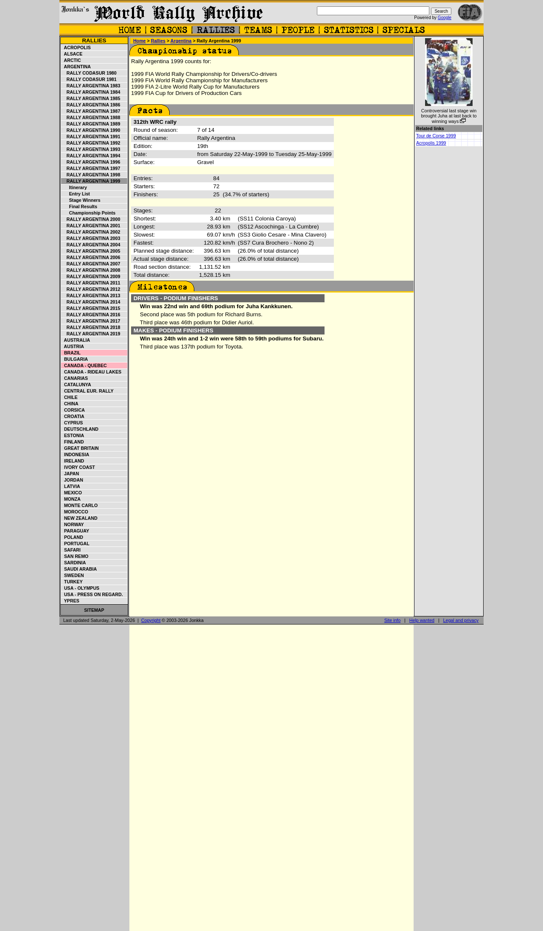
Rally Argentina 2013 (91, 295)
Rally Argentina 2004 (91, 244)
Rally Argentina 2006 (91, 257)
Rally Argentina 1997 (91, 168)
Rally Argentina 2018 (91, 327)
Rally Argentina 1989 (91, 123)
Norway (73, 524)
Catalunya (76, 384)
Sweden (73, 575)
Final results (79, 206)
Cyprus (72, 422)
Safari (71, 549)
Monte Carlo (80, 505)
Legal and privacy (461, 620)
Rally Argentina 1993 (91, 149)
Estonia (73, 435)
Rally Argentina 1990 (91, 130)
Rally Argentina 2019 (91, 333)
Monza (71, 499)
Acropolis (76, 47)
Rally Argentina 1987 (91, 111)
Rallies (94, 40)
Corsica (73, 410)
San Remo (75, 556)
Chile (70, 397)
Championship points (88, 212)
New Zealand (80, 518)
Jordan (72, 479)
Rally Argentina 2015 (91, 308)
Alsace (72, 53)
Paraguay (75, 530)
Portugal (76, 543)
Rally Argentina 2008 (91, 270)
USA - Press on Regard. (92, 594)
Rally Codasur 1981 (89, 79)
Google (444, 17)
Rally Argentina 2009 (91, 276)
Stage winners (81, 200)
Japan (70, 473)
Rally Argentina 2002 (91, 231)
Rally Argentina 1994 (91, 155)
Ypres (70, 600)
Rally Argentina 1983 (91, 85)
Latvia (71, 486)
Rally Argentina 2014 (91, 301)
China (70, 403)
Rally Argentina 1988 (91, 117)
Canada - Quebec (84, 365)
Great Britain (80, 448)
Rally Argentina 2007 (91, 263)
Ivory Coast (78, 467)
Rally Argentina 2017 (91, 320)
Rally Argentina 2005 (91, 251)
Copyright (151, 620)
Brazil (71, 352)
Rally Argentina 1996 (91, 161)
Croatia (73, 416)
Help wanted (421, 620)
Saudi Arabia (79, 568)
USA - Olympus (80, 588)
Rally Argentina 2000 (91, 219)
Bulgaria (75, 359)
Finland (73, 441)
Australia (76, 340)
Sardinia (74, 562)
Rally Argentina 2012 (91, 289)
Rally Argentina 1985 (91, 98)
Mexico (72, 492)
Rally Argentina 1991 (91, 136)
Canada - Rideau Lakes (91, 371)
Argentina (76, 66)
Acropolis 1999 (431, 142)
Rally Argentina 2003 (91, 238)
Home (139, 40)
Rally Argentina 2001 (91, 225)
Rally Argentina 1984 (91, 92)
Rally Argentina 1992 (91, 142)
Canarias (75, 378)
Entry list (76, 193)
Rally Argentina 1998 (91, 174)
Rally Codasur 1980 (89, 72)
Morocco (75, 511)
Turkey (72, 581)
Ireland (73, 460)
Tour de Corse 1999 (436, 135)
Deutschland (80, 429)
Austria (73, 346)
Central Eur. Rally (88, 390)
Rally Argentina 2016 (91, 314)
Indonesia (75, 454)
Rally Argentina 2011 (91, 282)
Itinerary (74, 187)
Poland (72, 537)
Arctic (71, 60)
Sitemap (94, 610)
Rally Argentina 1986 (91, 104)
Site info (392, 620)
